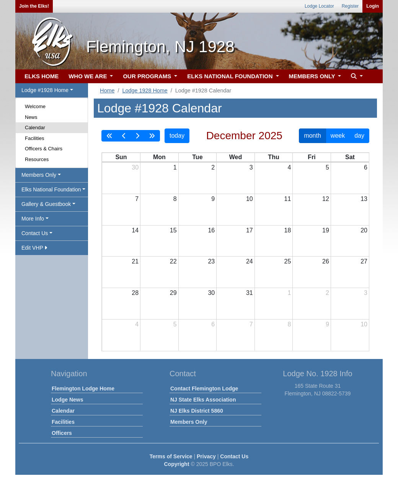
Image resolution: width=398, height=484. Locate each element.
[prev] (124, 136)
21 (135, 261)
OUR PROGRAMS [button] (148, 76)
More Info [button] (32, 219)
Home (107, 90)
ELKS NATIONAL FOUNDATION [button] (230, 76)
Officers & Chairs (43, 148)
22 (173, 261)
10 (249, 199)
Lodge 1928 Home (144, 90)
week (338, 135)
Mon (159, 157)
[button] (356, 76)
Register (350, 6)
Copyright (176, 464)
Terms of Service (171, 456)
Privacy (206, 456)
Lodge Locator (319, 6)
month (312, 135)
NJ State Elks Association (203, 400)
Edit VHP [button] (34, 248)
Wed (235, 157)
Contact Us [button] (34, 233)
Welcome (35, 106)
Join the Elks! (34, 6)
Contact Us (234, 456)
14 (135, 230)
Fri (311, 157)
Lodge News (67, 400)
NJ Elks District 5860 (196, 411)
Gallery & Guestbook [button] (46, 204)
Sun (121, 157)
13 (363, 199)
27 (363, 261)
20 (363, 230)
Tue (197, 157)
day (359, 135)
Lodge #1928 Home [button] (45, 90)
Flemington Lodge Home (83, 388)
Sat (350, 157)
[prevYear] (109, 136)
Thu (273, 157)
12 (325, 199)
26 (325, 261)
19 (325, 230)
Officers (62, 433)
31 (249, 293)
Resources (37, 159)
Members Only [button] (38, 175)
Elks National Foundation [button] (51, 189)
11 (287, 199)
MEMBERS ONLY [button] (313, 76)
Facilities (34, 138)
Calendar (35, 127)
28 (135, 293)
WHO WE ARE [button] (88, 76)
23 (211, 261)
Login (372, 6)
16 (211, 230)
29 (173, 293)
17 (249, 230)
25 (287, 261)
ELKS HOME (41, 76)
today (177, 135)
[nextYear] (152, 136)
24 (249, 261)
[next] (137, 136)
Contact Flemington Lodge (204, 388)
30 (135, 167)
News (31, 117)
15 (173, 230)
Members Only (188, 422)
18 (287, 230)
